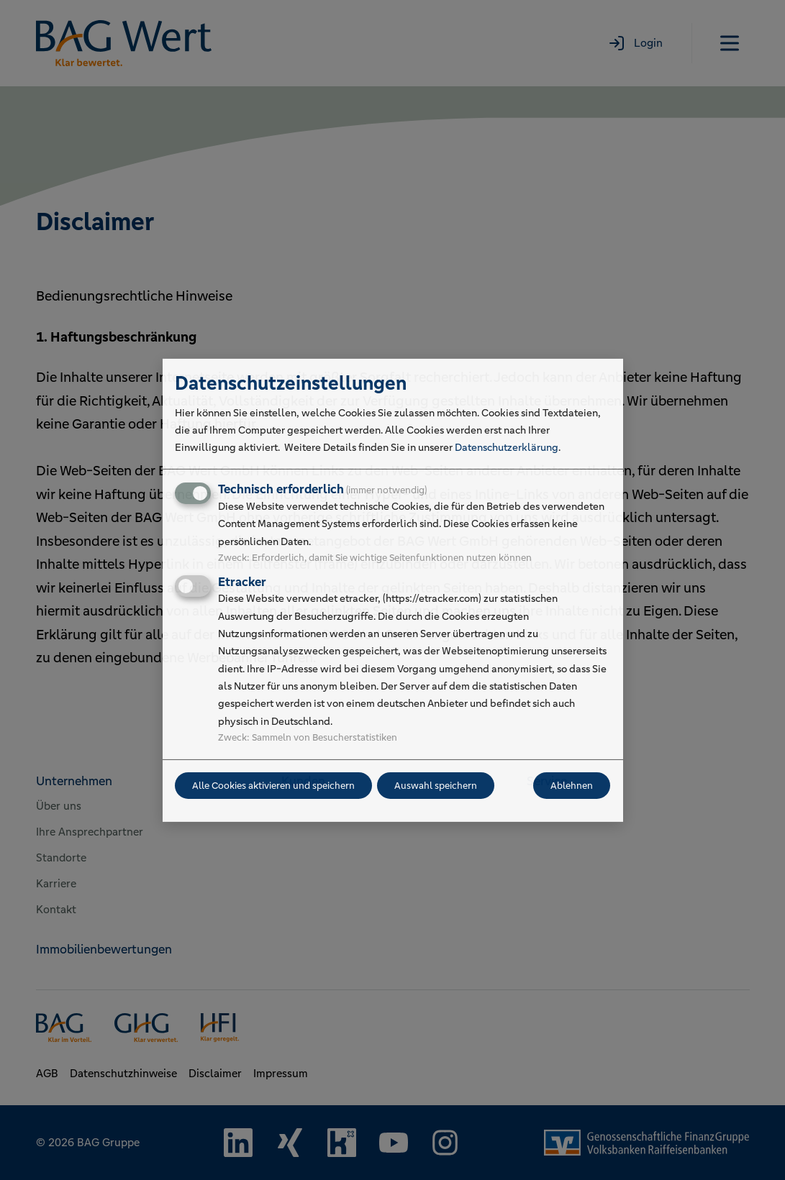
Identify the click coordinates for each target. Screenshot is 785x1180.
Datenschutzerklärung (506, 447)
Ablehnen (571, 785)
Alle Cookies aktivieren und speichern (273, 785)
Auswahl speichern (435, 785)
